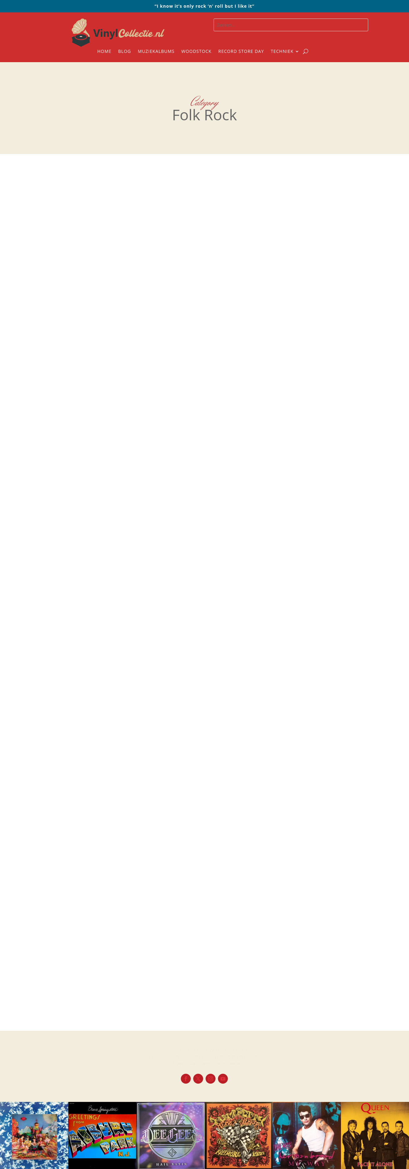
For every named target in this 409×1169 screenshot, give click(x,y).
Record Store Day (241, 51)
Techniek (282, 51)
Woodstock (196, 51)
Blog (124, 51)
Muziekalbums (156, 51)
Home (104, 51)
